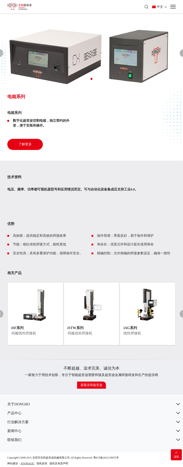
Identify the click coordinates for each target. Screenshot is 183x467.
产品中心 (14, 413)
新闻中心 (14, 431)
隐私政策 (42, 463)
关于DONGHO (18, 404)
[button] (91, 79)
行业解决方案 (18, 422)
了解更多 (25, 144)
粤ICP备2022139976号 (106, 457)
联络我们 (14, 440)
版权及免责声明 (59, 463)
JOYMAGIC (27, 463)
